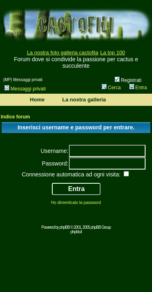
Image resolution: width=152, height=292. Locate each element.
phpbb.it (76, 232)
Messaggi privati (25, 89)
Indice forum (15, 117)
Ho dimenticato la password (76, 202)
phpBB (65, 227)
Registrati (128, 80)
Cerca (111, 87)
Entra (138, 87)
